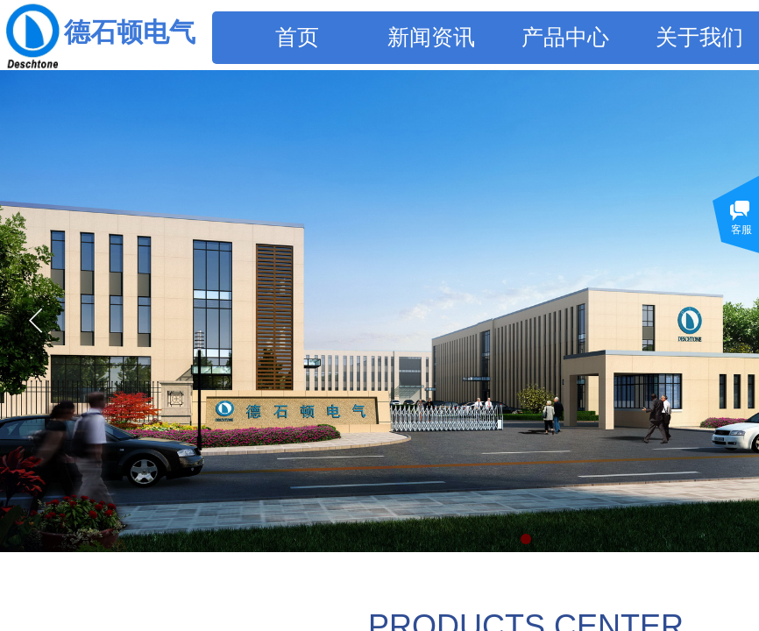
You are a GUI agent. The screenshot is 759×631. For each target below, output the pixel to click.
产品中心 (565, 37)
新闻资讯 (431, 37)
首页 (297, 37)
